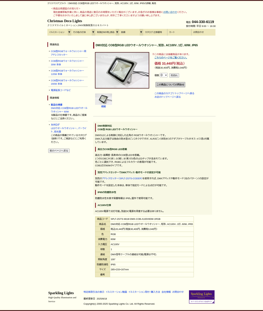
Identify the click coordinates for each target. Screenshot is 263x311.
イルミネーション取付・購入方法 (144, 292)
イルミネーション (56, 32)
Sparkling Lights (62, 297)
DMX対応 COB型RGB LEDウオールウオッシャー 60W (69, 108)
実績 (123, 32)
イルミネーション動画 (116, 292)
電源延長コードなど (61, 90)
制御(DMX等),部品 (105, 32)
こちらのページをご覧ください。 (171, 57)
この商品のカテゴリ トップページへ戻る (174, 93)
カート (172, 32)
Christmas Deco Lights (78, 23)
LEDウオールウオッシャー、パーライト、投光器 (68, 128)
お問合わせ (198, 32)
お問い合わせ (170, 12)
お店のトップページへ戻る (168, 97)
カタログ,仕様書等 (153, 32)
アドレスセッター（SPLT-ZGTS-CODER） (122, 178)
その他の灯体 (79, 32)
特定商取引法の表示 (94, 292)
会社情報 (166, 292)
